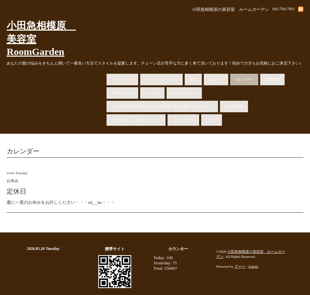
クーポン (152, 93)
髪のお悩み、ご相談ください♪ (136, 120)
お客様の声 (234, 106)
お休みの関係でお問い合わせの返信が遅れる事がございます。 (162, 106)
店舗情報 (272, 79)
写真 (193, 79)
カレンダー (244, 79)
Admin (253, 266)
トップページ (122, 79)
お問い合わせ (122, 93)
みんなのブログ (184, 93)
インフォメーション (161, 79)
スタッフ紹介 (183, 120)
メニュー (216, 79)
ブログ (211, 120)
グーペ (239, 266)
